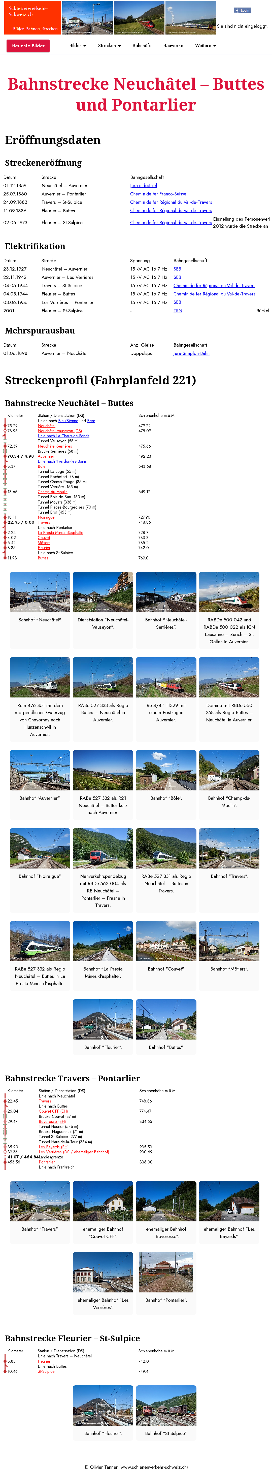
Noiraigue (46, 516)
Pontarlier (47, 1160)
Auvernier (46, 455)
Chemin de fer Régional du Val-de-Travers (172, 202)
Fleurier (44, 547)
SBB (178, 268)
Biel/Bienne (68, 419)
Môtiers (44, 542)
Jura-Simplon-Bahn (192, 352)
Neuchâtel (46, 425)
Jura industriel (143, 185)
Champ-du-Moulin (52, 491)
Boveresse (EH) (52, 1120)
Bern (91, 419)
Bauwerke (175, 46)
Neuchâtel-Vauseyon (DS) (60, 430)
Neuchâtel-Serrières (55, 445)
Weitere (206, 46)
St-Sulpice (46, 1370)
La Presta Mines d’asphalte (60, 532)
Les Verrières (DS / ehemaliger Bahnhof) (74, 1150)
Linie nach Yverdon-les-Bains (62, 460)
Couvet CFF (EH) (53, 1110)
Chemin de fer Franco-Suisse (159, 193)
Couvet (44, 537)
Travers (44, 521)
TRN (178, 309)
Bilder (72, 46)
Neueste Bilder (28, 46)
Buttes (43, 557)
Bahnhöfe (142, 46)
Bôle (42, 465)
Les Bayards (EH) (54, 1145)
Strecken (104, 46)
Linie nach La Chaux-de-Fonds (63, 435)
